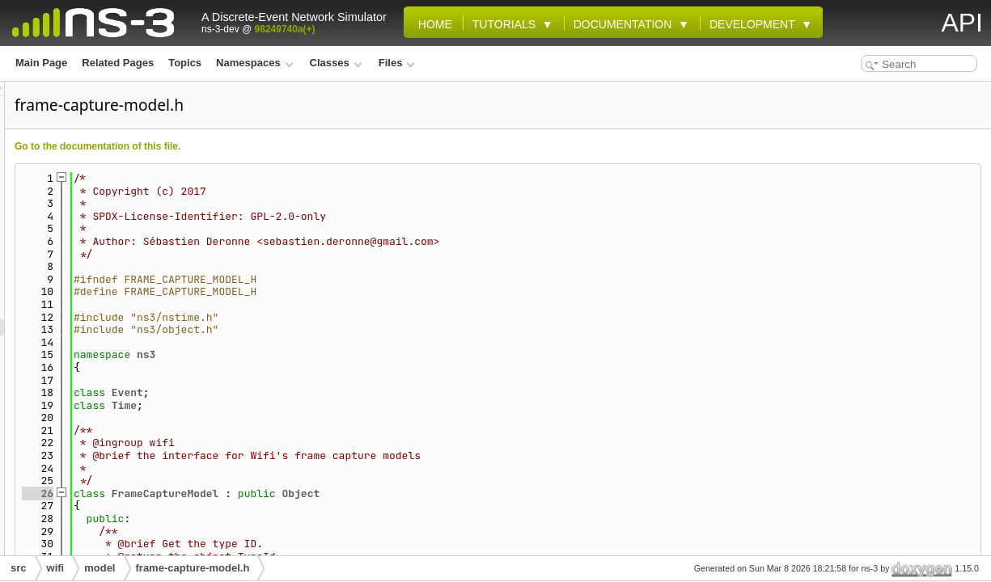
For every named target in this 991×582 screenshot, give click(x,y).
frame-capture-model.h (193, 568)
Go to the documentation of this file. (300, 146)
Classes (336, 63)
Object (503, 493)
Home (432, 24)
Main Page (41, 63)
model (99, 568)
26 (240, 493)
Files (397, 63)
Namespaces (254, 63)
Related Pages (118, 63)
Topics (184, 63)
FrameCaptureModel (367, 493)
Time (326, 405)
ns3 (348, 354)
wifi (56, 568)
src (19, 568)
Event (329, 392)
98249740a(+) (285, 29)
